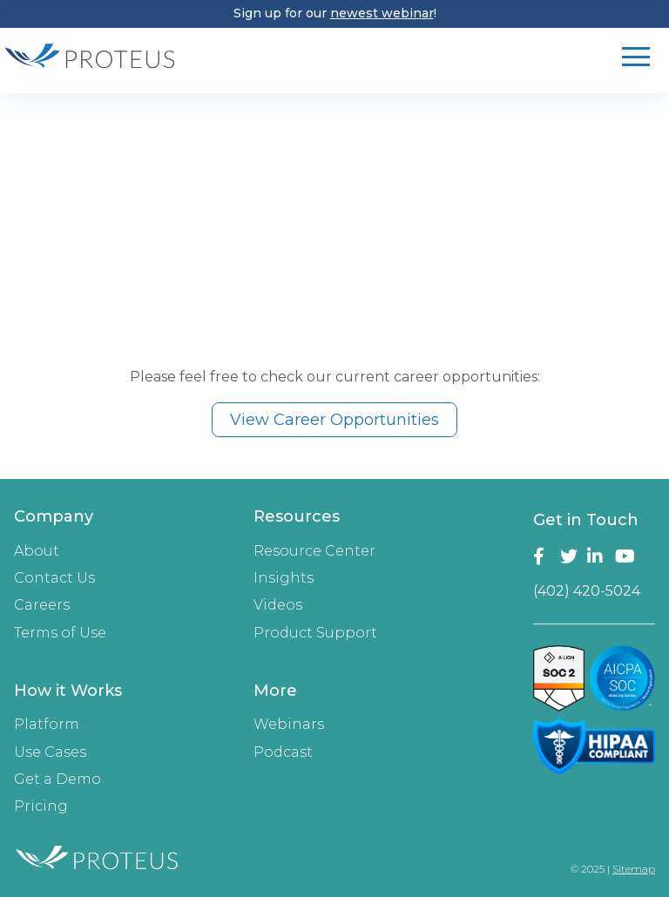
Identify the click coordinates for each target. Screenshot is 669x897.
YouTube (625, 556)
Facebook (543, 556)
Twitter (570, 556)
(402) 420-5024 (586, 591)
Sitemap (633, 868)
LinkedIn (597, 556)
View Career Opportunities (334, 419)
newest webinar (382, 13)
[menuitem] (120, 579)
